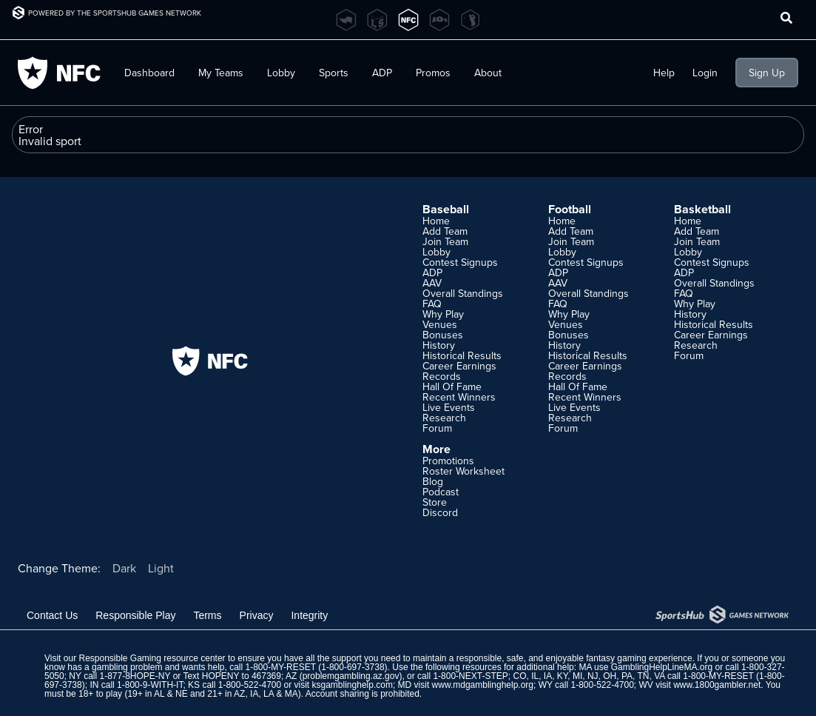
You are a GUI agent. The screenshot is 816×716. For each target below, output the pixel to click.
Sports (333, 72)
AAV (432, 282)
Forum (437, 428)
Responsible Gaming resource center (151, 658)
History (438, 345)
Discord (440, 512)
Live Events (448, 407)
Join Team (445, 241)
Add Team (445, 231)
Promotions (448, 460)
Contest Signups (460, 262)
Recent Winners (459, 396)
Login (705, 72)
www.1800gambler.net (717, 685)
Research (444, 417)
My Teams (220, 72)
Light (161, 568)
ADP (382, 72)
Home (436, 220)
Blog (432, 481)
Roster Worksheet (463, 471)
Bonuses (442, 334)
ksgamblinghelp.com (352, 685)
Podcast (440, 491)
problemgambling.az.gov (351, 676)
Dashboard (149, 72)
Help (664, 72)
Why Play (443, 314)
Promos (433, 72)
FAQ (432, 303)
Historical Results (462, 355)
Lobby (281, 72)
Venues (439, 324)
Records (441, 376)
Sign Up (767, 72)
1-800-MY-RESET (281, 667)
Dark (124, 568)
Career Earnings (459, 365)
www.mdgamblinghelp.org (482, 685)
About (488, 72)
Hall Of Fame (452, 386)
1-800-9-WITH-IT (150, 685)
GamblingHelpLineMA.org (661, 667)
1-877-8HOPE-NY (135, 676)
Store (434, 502)
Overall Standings (462, 293)
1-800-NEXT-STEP (470, 676)
